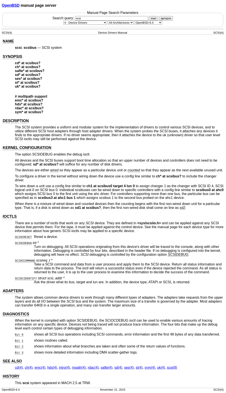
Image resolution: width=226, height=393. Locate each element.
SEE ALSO (12, 361)
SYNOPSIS (12, 56)
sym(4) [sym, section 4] (150, 367)
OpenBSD (11, 5)
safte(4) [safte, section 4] (106, 367)
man (153, 18)
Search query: (100, 18)
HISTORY (11, 376)
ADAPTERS (13, 291)
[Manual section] (85, 23)
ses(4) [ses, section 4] (129, 367)
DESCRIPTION (16, 121)
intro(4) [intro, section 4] (64, 367)
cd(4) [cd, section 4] (19, 367)
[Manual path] (148, 23)
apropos (166, 18)
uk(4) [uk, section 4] (161, 367)
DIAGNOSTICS (16, 314)
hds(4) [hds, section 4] (52, 367)
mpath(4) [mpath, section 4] (79, 367)
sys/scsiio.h (149, 223)
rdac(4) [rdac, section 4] (93, 367)
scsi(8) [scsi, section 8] (172, 367)
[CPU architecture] (120, 23)
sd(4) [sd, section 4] (118, 367)
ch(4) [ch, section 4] (29, 367)
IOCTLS (10, 216)
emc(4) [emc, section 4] (39, 367)
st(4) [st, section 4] (139, 367)
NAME (8, 41)
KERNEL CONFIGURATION (27, 148)
